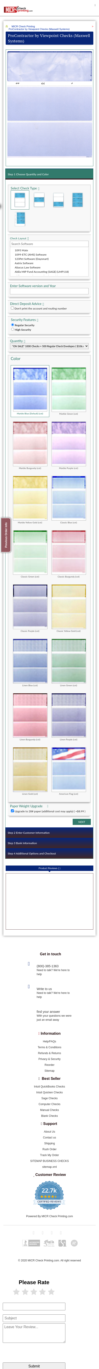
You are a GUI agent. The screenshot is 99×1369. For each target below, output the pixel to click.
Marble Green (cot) (69, 391)
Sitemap (49, 1070)
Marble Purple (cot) (69, 445)
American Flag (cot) (69, 771)
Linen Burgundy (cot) (30, 717)
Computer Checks (49, 1104)
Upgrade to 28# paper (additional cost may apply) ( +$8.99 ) (50, 811)
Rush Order (49, 1149)
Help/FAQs (49, 1041)
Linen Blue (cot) (30, 662)
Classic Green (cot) (30, 554)
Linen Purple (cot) (69, 717)
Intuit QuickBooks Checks (49, 1086)
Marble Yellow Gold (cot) (30, 500)
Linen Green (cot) (69, 662)
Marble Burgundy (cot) (30, 445)
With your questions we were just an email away (54, 1017)
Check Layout (18, 238)
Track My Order (49, 1155)
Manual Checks (49, 1110)
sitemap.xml (49, 1166)
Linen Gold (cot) (30, 771)
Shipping (49, 1143)
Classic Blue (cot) (69, 500)
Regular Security (25, 325)
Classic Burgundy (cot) (69, 554)
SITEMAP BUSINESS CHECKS (49, 1161)
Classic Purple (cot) (30, 608)
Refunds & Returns (49, 1053)
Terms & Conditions (49, 1047)
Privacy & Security (49, 1059)
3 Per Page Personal (20, 219)
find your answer (48, 1011)
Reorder (49, 1065)
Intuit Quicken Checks (49, 1092)
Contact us (49, 1137)
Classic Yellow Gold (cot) (69, 608)
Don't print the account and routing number (41, 308)
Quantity (16, 341)
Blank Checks (49, 1115)
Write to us (44, 989)
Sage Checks (49, 1098)
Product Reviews (49, 868)
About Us (49, 1131)
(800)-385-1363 (48, 966)
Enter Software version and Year (33, 286)
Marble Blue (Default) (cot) (30, 391)
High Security (23, 329)
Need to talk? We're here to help (53, 972)
